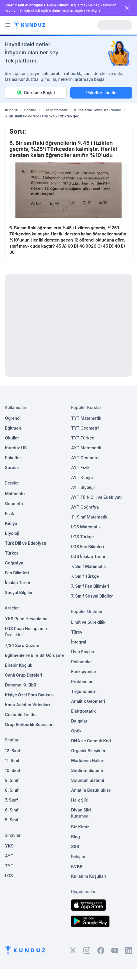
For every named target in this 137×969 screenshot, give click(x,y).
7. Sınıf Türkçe (85, 576)
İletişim (78, 856)
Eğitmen (13, 427)
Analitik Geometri (88, 701)
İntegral (78, 641)
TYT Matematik (86, 418)
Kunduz (11, 110)
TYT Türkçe (82, 437)
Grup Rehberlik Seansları (29, 724)
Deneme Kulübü (20, 684)
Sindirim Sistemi (87, 770)
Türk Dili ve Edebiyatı (25, 543)
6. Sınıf (12, 809)
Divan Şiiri (81, 809)
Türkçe (12, 552)
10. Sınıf (12, 770)
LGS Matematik (86, 526)
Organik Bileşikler (88, 750)
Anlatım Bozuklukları (91, 790)
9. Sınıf (12, 780)
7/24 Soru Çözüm (22, 645)
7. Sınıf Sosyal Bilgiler (92, 595)
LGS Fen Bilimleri (87, 546)
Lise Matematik (55, 110)
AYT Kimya (82, 477)
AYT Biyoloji (83, 487)
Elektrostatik (83, 711)
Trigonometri (83, 691)
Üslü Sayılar (82, 651)
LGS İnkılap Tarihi (88, 556)
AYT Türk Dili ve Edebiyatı (96, 497)
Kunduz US (16, 447)
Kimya (11, 523)
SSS (75, 846)
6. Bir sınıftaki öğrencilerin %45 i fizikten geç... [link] (43, 116)
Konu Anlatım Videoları (27, 704)
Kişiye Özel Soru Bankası (29, 694)
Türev (76, 632)
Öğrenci (12, 418)
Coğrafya (14, 562)
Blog (75, 836)
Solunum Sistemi (87, 780)
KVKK (77, 866)
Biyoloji (12, 533)
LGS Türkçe (82, 536)
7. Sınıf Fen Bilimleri (90, 586)
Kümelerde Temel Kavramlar (97, 110)
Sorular (30, 110)
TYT (9, 865)
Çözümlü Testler (21, 714)
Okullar (12, 437)
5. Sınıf (11, 819)
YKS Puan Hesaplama (26, 618)
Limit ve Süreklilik (88, 622)
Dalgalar (79, 720)
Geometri (14, 503)
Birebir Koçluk (18, 665)
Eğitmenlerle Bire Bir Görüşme (34, 655)
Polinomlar (81, 661)
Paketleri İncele (101, 92)
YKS (9, 845)
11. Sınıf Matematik (89, 516)
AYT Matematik (86, 447)
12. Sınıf (12, 750)
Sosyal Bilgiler (19, 592)
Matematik (15, 493)
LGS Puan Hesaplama (26, 628)
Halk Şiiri (79, 800)
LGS (9, 875)
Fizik (9, 513)
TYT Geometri (85, 427)
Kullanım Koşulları (88, 876)
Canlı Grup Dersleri (23, 675)
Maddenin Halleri (87, 760)
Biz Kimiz (80, 826)
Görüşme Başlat (35, 93)
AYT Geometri (85, 457)
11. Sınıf (12, 760)
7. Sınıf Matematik (88, 566)
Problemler (82, 681)
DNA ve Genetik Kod (91, 740)
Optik (76, 730)
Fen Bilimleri (17, 572)
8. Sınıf (12, 790)
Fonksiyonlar (83, 671)
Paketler (13, 457)
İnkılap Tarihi (17, 582)
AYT (9, 855)
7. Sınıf (11, 800)
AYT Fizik (80, 467)
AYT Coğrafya (85, 507)
